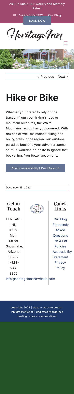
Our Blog (60, 219)
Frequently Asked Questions (61, 230)
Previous (47, 76)
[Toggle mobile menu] (66, 43)
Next (61, 76)
